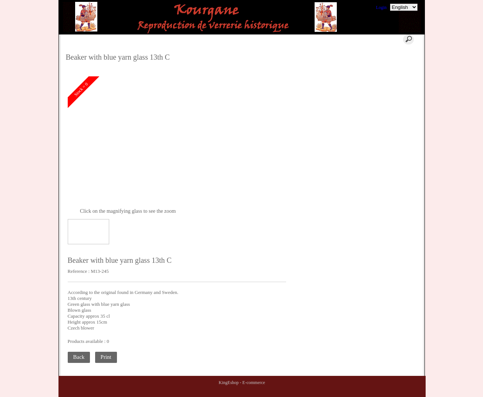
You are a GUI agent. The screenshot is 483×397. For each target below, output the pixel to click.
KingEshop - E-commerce (242, 382)
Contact (218, 39)
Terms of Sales (383, 71)
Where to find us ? (386, 62)
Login (381, 7)
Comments (379, 53)
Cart (174, 39)
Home (134, 39)
